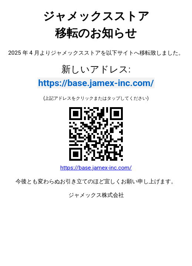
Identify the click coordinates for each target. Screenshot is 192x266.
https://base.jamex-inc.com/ (96, 83)
